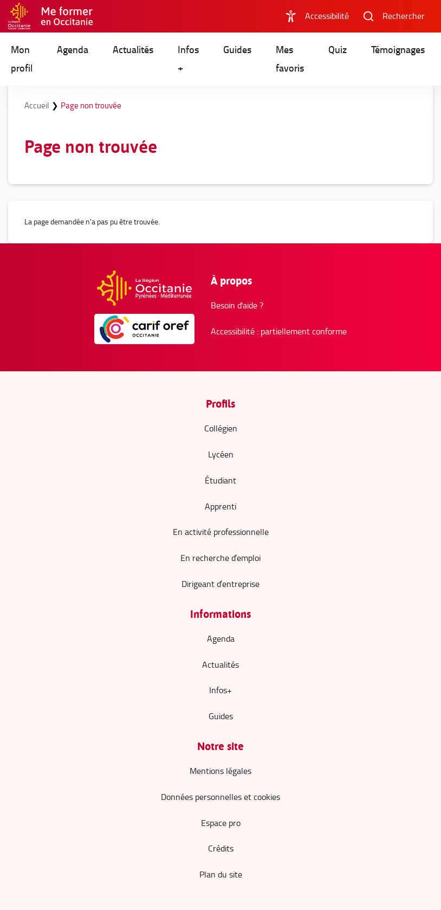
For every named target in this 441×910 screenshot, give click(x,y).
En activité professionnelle (221, 532)
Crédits (221, 848)
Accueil (37, 105)
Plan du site (220, 874)
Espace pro (221, 823)
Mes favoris (290, 58)
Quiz (337, 49)
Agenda (72, 49)
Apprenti (220, 506)
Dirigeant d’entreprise (220, 584)
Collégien (220, 428)
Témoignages (398, 49)
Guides (237, 49)
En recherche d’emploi (220, 558)
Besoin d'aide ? (237, 305)
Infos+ (220, 690)
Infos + (188, 58)
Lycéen (221, 454)
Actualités (133, 49)
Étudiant (220, 480)
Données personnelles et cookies (220, 797)
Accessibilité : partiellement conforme (279, 331)
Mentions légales (220, 771)
